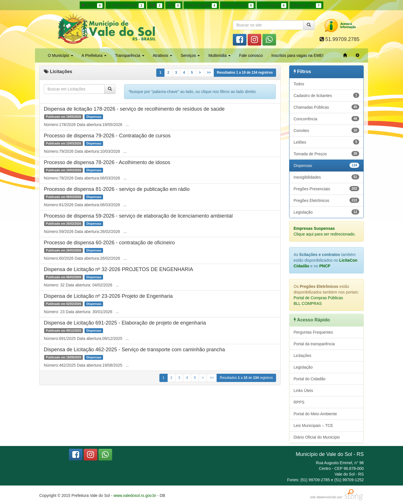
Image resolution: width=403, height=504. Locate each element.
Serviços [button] (190, 55)
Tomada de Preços (326, 153)
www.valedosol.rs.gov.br (135, 495)
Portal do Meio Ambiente (315, 414)
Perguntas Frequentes (313, 332)
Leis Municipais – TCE (313, 425)
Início (91, 5)
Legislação (326, 211)
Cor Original (272, 5)
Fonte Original (201, 5)
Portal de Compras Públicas (318, 298)
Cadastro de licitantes (326, 95)
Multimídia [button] (219, 55)
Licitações (302, 355)
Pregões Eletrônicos (326, 200)
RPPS (299, 402)
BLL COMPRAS (308, 303)
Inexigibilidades (326, 176)
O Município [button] (60, 55)
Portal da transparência (314, 344)
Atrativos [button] (162, 55)
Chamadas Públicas (326, 107)
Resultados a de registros (245, 73)
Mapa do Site (306, 5)
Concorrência (326, 118)
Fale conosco (251, 55)
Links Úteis (303, 390)
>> (209, 73)
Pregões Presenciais (326, 188)
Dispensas (326, 165)
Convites (326, 130)
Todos (299, 84)
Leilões (326, 141)
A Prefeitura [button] (94, 55)
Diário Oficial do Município (317, 437)
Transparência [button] (129, 55)
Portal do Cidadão (310, 379)
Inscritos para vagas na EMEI (297, 55)
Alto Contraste (238, 5)
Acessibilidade (125, 5)
